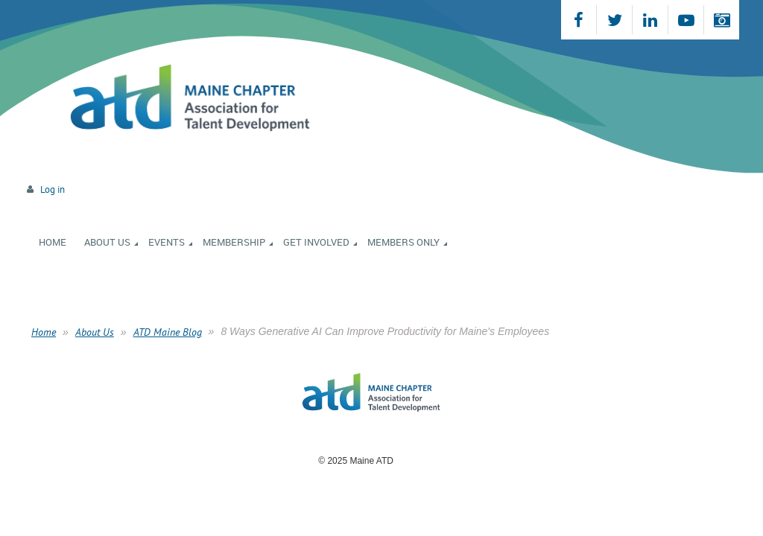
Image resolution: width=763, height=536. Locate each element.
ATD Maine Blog (167, 332)
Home (43, 332)
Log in (52, 189)
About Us (94, 332)
